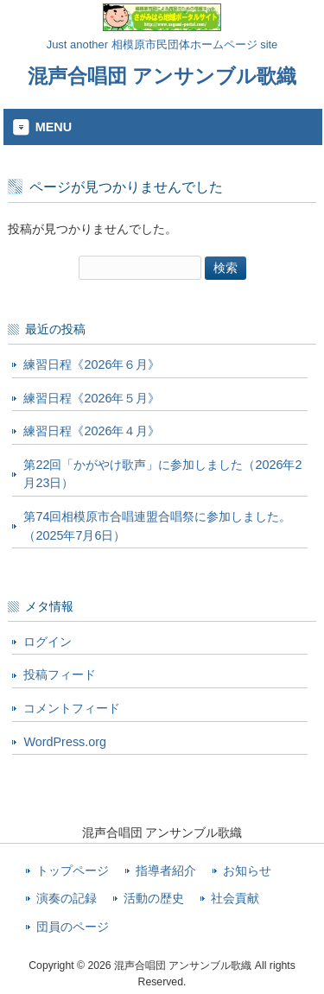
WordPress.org (64, 742)
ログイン (47, 642)
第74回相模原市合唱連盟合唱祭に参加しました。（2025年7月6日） (157, 526)
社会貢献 (235, 898)
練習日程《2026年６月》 (91, 364)
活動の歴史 (154, 898)
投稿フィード (59, 674)
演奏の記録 (66, 898)
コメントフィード (71, 708)
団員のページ (72, 927)
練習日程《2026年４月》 (91, 431)
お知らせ (247, 870)
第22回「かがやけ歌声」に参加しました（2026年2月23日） (162, 474)
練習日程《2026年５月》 (91, 398)
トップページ (72, 870)
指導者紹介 (166, 870)
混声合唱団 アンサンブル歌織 (162, 76)
